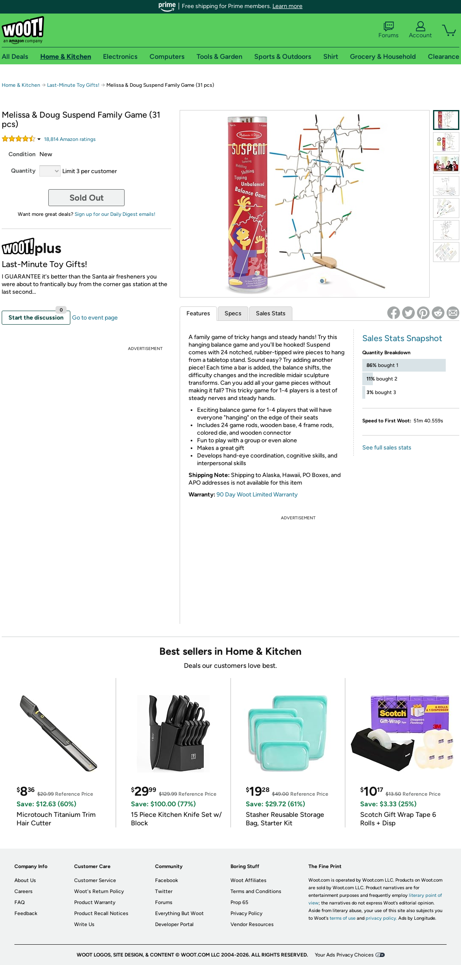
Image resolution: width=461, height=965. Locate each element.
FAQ (19, 902)
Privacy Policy (246, 913)
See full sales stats (386, 447)
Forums (388, 30)
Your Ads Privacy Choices (344, 955)
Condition (22, 154)
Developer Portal (174, 924)
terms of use (342, 918)
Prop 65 (239, 902)
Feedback (25, 913)
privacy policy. (381, 918)
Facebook (166, 880)
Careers (23, 891)
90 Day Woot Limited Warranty (257, 494)
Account (420, 30)
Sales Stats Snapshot (402, 338)
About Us (25, 880)
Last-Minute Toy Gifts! (73, 85)
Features (198, 313)
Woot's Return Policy (99, 891)
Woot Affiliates (248, 880)
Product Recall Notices (101, 913)
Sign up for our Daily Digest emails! (115, 214)
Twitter (163, 891)
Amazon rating (70, 139)
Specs (233, 313)
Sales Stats (271, 313)
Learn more (287, 6)
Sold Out (86, 198)
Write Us (84, 924)
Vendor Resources (252, 924)
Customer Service (95, 880)
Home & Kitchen (21, 85)
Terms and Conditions (255, 891)
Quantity (23, 170)
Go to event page (95, 317)
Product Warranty (94, 902)
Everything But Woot (179, 913)
